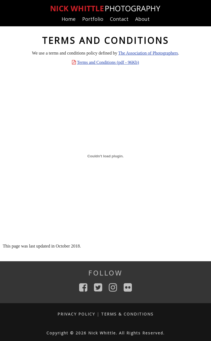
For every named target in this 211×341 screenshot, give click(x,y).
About (142, 19)
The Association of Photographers (148, 53)
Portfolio (92, 19)
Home (69, 19)
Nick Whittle (102, 333)
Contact (119, 19)
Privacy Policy (76, 314)
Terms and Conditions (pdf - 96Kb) (108, 62)
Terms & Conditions (127, 314)
